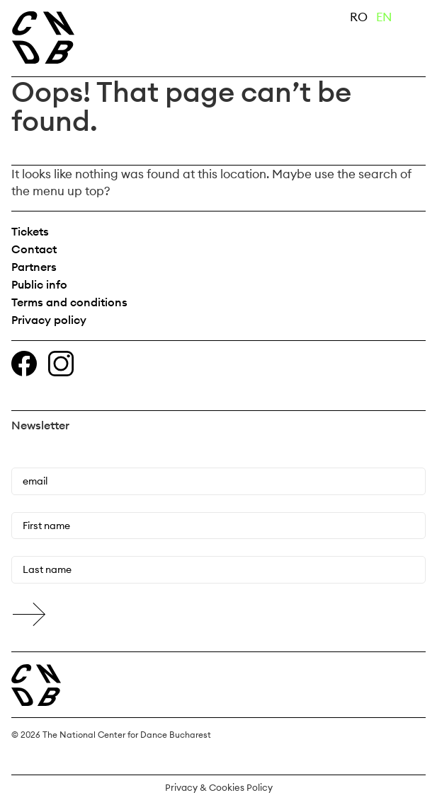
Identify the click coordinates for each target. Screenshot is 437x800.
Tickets (30, 231)
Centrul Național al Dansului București (36, 684)
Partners (34, 267)
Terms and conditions (69, 302)
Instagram (61, 363)
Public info (39, 284)
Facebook (24, 363)
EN (384, 17)
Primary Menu (415, 19)
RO (359, 17)
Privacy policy (48, 320)
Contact (34, 249)
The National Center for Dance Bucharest (104, 37)
